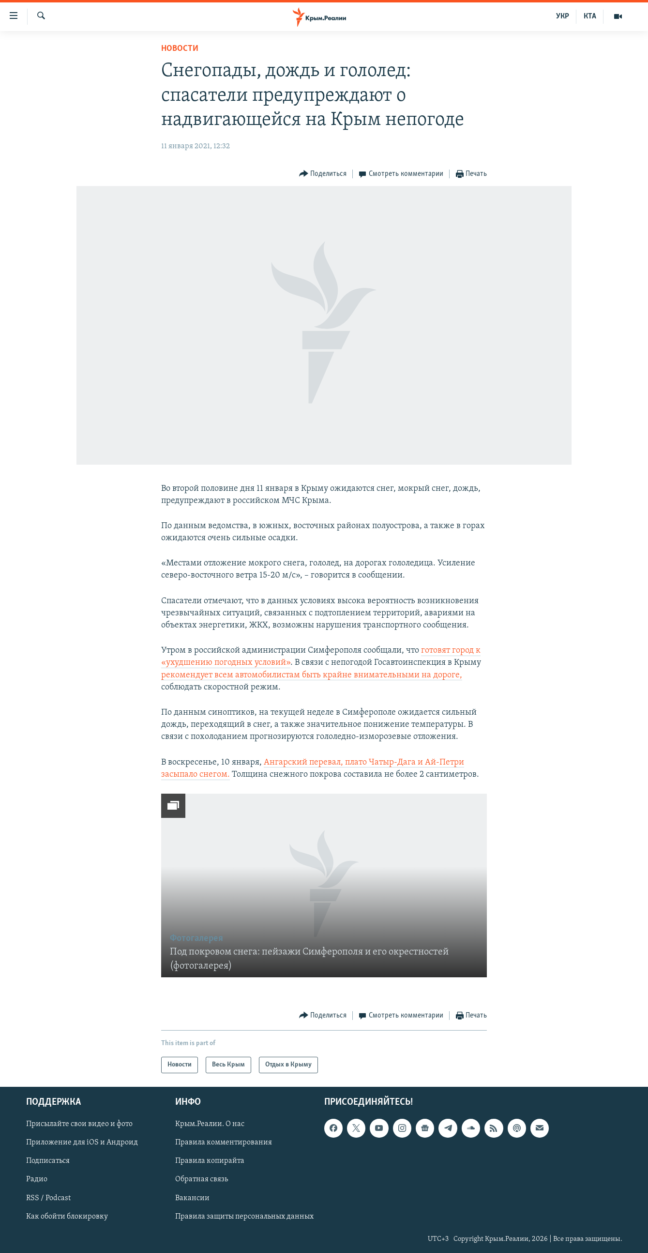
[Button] (323, 174)
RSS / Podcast (48, 1198)
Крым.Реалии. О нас (209, 1124)
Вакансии (192, 1198)
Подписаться (48, 1161)
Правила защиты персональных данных (244, 1217)
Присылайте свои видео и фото (79, 1124)
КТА (590, 16)
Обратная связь (201, 1179)
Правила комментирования (223, 1142)
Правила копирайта (209, 1161)
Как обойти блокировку (67, 1217)
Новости (179, 48)
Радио (36, 1179)
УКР (562, 16)
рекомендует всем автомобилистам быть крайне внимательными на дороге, (311, 675)
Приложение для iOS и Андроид (82, 1142)
